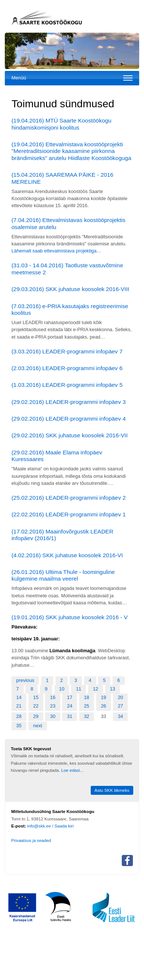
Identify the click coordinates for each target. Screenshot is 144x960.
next (37, 725)
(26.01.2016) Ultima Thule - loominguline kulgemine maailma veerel (63, 575)
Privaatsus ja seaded (31, 840)
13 (112, 689)
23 (52, 706)
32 (86, 716)
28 (18, 716)
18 (86, 697)
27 (120, 706)
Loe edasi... (72, 770)
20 (120, 697)
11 (78, 689)
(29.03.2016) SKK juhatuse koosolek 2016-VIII (70, 289)
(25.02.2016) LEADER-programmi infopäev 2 (68, 497)
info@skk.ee (39, 825)
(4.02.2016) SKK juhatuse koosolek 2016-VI (67, 555)
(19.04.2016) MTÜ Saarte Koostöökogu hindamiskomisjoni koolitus (61, 124)
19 (103, 697)
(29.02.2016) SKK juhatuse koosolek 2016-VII (69, 435)
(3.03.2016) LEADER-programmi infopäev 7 (67, 351)
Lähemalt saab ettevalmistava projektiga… (56, 251)
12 (95, 689)
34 (120, 716)
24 (69, 706)
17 (69, 697)
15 (35, 697)
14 (18, 697)
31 (69, 716)
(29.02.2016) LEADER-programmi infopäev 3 (68, 402)
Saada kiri (64, 825)
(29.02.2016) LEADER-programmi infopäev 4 (68, 418)
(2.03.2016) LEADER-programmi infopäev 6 (67, 368)
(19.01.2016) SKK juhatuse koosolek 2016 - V (69, 617)
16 (52, 697)
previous (25, 680)
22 (35, 706)
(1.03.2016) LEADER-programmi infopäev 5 (67, 385)
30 (52, 716)
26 (103, 706)
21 (18, 706)
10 (61, 689)
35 (18, 725)
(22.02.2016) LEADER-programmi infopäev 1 (68, 514)
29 (35, 716)
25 (86, 706)
